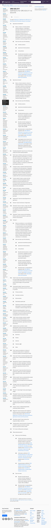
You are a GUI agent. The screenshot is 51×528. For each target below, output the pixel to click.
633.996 (5, 400)
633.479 (5, 211)
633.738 (5, 360)
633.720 (5, 345)
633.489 (5, 222)
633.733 (5, 352)
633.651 (5, 311)
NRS (42, 515)
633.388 (5, 184)
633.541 (5, 254)
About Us (32, 513)
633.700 (5, 340)
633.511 (5, 234)
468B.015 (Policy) (27, 74)
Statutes (42, 513)
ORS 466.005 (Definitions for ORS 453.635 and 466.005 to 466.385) (25, 444)
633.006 (5, 10)
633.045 (5, 48)
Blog (31, 512)
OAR (42, 518)
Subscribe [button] (4, 515)
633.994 (5, 394)
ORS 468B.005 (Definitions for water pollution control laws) (25, 465)
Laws (42, 517)
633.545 (5, 260)
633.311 (5, 102)
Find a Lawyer (32, 510)
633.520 (5, 240)
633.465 (5, 202)
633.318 (5, 114)
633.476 (5, 206)
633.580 (5, 285)
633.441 (4, 188)
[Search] (36, 2)
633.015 (5, 15)
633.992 (4, 390)
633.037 (5, 43)
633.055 (5, 54)
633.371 (5, 176)
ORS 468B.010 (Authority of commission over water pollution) (25, 73)
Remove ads (43, 2)
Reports (31, 518)
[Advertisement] (41, 19)
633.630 (5, 302)
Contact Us (32, 517)
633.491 (5, 228)
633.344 (5, 150)
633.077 (5, 74)
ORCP (29, 1)
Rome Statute (43, 521)
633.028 (5, 28)
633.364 (5, 167)
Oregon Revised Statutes (23, 2)
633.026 (5, 21)
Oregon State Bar (19, 510)
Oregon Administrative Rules (15, 2)
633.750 (5, 376)
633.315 (5, 108)
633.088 (5, 89)
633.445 (5, 193)
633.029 (5, 36)
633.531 (5, 247)
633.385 (5, 180)
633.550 (5, 266)
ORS (44, 518)
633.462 (4, 198)
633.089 (5, 96)
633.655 (5, 314)
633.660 (5, 319)
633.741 (5, 369)
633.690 (5, 335)
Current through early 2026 (39, 6)
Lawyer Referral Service (20, 514)
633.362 (5, 158)
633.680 (5, 330)
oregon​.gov (44, 9)
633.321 (5, 123)
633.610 (5, 293)
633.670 (5, 324)
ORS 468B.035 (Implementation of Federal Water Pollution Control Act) (24, 469)
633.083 (5, 82)
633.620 (5, 298)
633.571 (5, 281)
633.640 (4, 307)
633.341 (5, 143)
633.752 (5, 384)
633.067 (5, 66)
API (30, 515)
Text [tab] (12, 17)
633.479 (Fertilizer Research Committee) (22, 21)
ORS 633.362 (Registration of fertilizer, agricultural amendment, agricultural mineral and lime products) (22, 415)
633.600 (5, 289)
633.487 (5, 217)
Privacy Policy (32, 523)
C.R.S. (42, 512)
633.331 (5, 131)
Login (47, 1)
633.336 (5, 137)
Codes (42, 510)
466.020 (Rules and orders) (23, 450)
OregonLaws (7, 2)
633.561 (5, 274)
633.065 (5, 60)
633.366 (5, 173)
